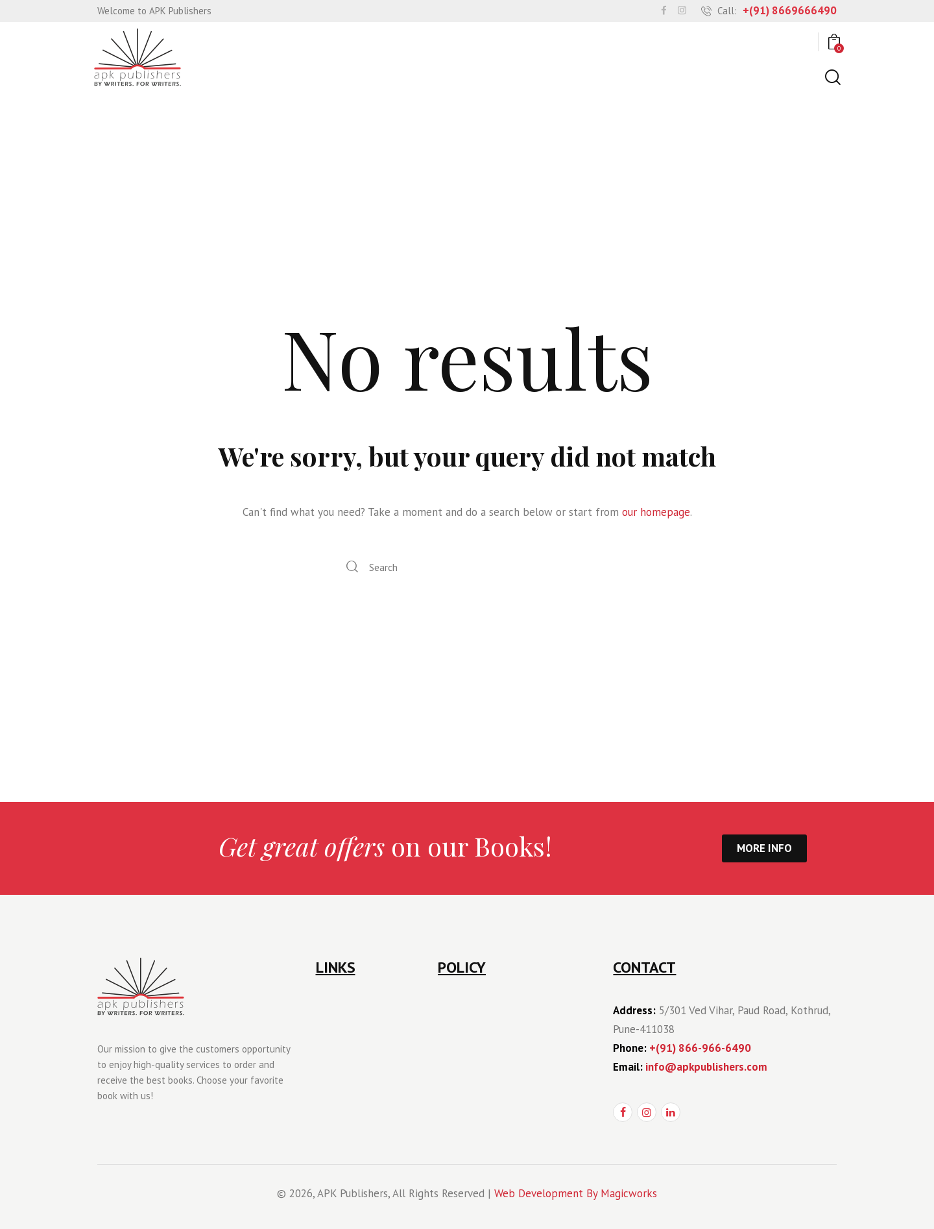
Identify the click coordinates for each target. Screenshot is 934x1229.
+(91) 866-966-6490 (700, 1048)
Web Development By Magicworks (575, 1193)
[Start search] (832, 77)
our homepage (656, 512)
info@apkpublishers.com (706, 1067)
